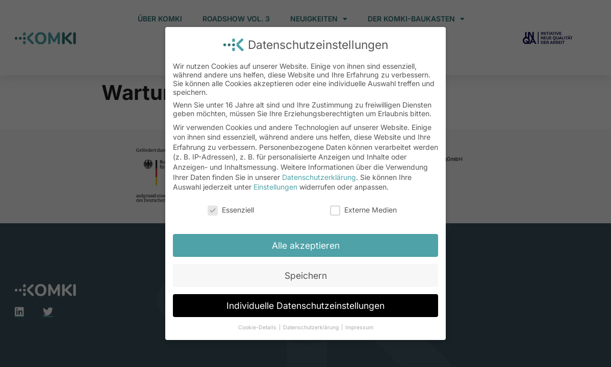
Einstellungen (275, 186)
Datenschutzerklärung (319, 177)
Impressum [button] (359, 327)
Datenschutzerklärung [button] (311, 327)
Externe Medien (363, 209)
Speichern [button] (306, 275)
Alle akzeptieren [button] (306, 245)
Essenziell (231, 209)
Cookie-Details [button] (258, 327)
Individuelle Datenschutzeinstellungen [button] (305, 305)
